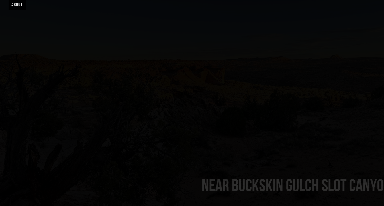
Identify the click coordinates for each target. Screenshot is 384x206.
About (17, 5)
